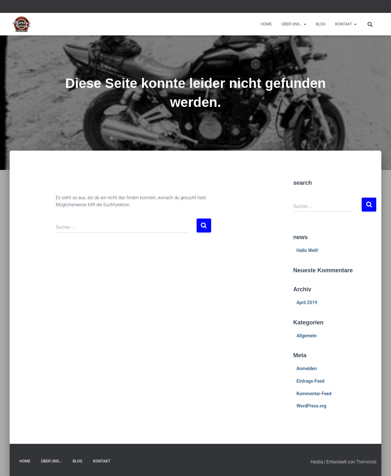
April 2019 (306, 302)
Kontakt (346, 24)
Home (266, 24)
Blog (321, 24)
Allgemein (306, 335)
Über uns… (294, 24)
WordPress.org (311, 405)
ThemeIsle (366, 461)
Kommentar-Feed (313, 393)
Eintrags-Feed (310, 381)
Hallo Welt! (307, 250)
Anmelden (306, 368)
